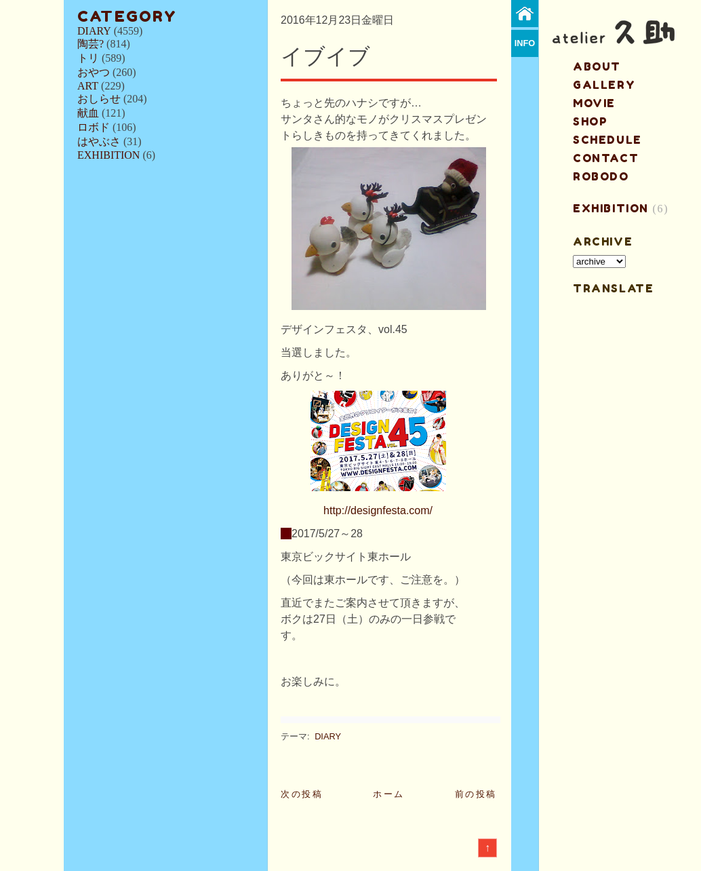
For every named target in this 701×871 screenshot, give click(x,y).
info (525, 43)
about (597, 66)
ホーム (389, 794)
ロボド (93, 127)
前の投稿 (476, 794)
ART (87, 86)
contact (606, 158)
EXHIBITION (108, 155)
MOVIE (594, 103)
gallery (604, 85)
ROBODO (601, 176)
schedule (607, 140)
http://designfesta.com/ (378, 510)
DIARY (94, 31)
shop (590, 121)
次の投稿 (302, 794)
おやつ (93, 72)
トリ (88, 58)
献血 (88, 113)
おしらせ (99, 98)
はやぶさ (99, 141)
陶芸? (90, 44)
